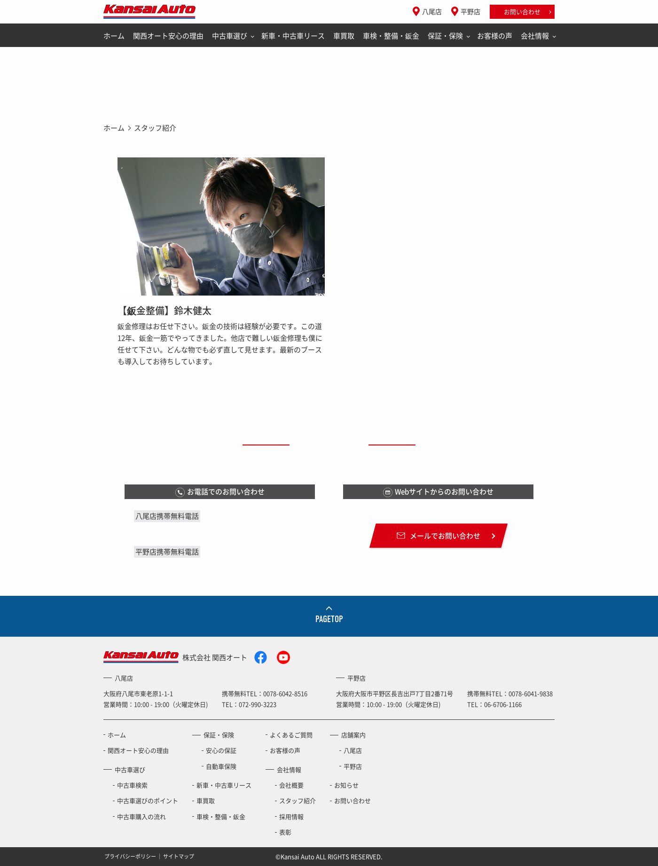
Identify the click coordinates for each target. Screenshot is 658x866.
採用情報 (291, 816)
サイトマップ (178, 856)
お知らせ (346, 784)
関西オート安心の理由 (168, 36)
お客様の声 (494, 36)
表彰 (285, 831)
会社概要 (291, 784)
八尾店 (432, 11)
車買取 (343, 36)
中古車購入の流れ (141, 816)
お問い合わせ (522, 11)
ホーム (114, 36)
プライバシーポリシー (130, 856)
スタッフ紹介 (297, 800)
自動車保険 (221, 766)
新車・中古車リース (293, 36)
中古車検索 (132, 784)
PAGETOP (329, 619)
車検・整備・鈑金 (391, 36)
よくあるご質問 (291, 734)
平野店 (470, 11)
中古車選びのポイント (147, 800)
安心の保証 (221, 750)
